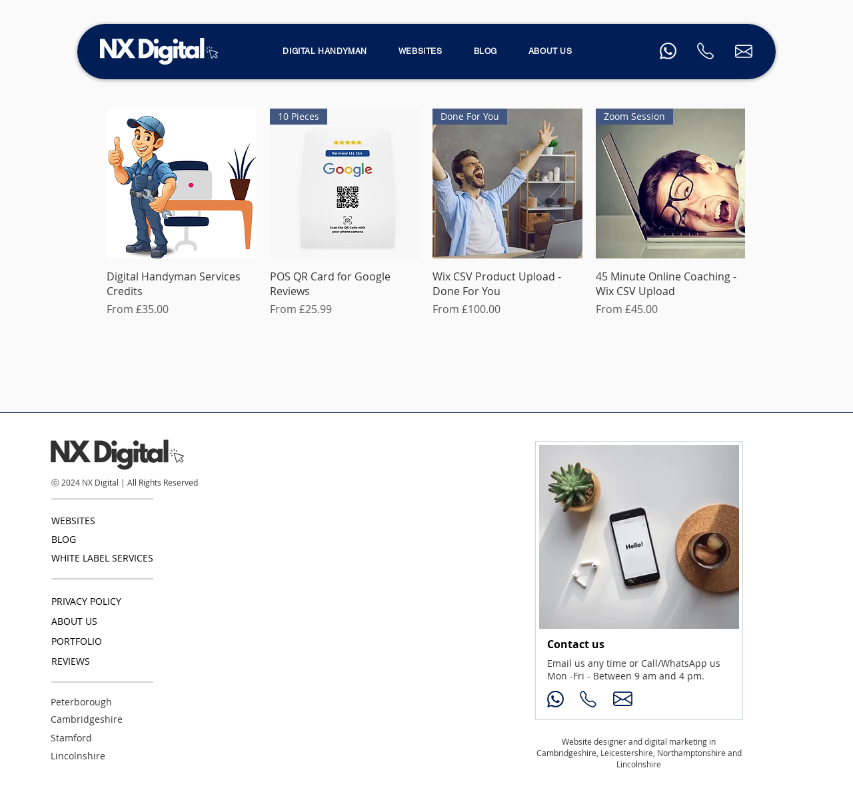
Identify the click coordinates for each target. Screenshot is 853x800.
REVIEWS (70, 661)
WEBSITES (73, 520)
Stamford (71, 737)
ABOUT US (74, 621)
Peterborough (81, 701)
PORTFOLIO (76, 641)
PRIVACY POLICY (86, 601)
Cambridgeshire (87, 719)
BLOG (63, 539)
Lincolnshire (78, 755)
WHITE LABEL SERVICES (102, 558)
